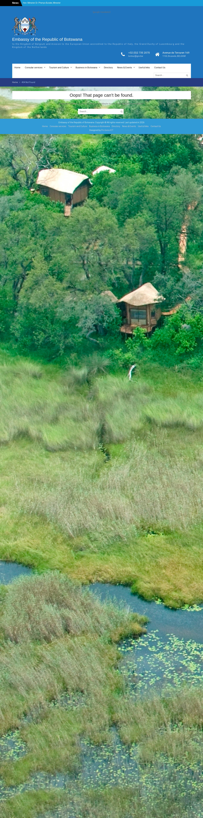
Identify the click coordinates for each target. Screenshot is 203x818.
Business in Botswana (86, 67)
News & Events (124, 67)
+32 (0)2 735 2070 (139, 52)
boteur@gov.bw (135, 56)
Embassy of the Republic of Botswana (47, 39)
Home (17, 67)
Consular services (33, 67)
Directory (108, 67)
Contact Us (159, 67)
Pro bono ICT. (107, 130)
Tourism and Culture (59, 67)
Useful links (144, 67)
